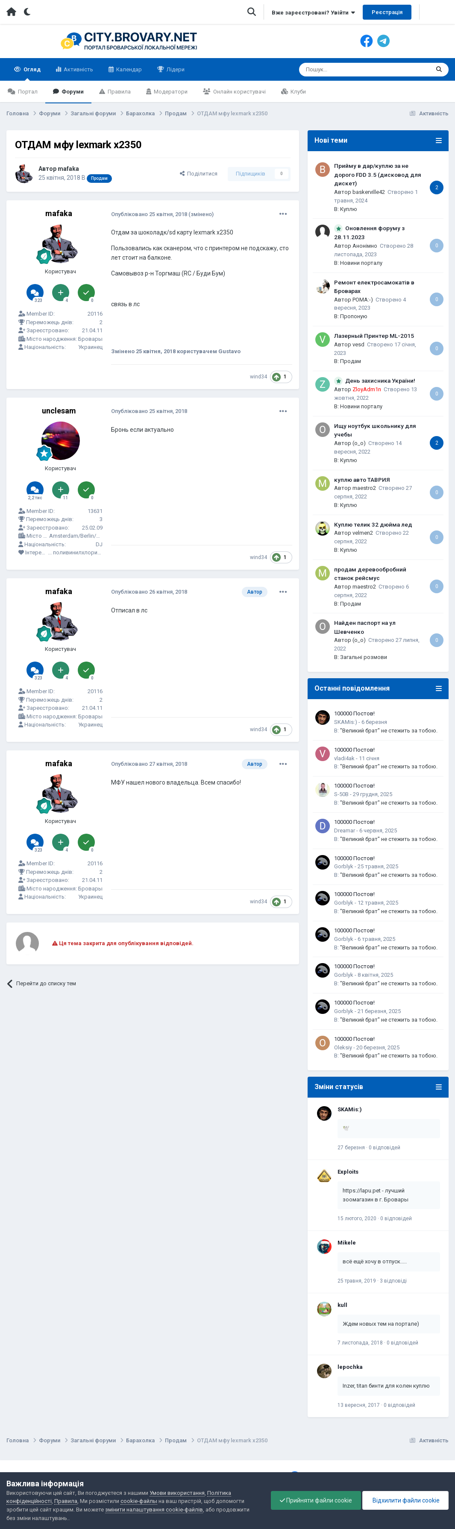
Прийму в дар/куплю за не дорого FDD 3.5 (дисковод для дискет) (377, 174)
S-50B (341, 794)
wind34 (258, 377)
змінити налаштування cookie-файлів (154, 1509)
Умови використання (177, 1493)
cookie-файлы (138, 1501)
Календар (128, 69)
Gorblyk (343, 866)
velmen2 (362, 533)
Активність (77, 69)
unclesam (59, 410)
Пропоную (353, 316)
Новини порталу (361, 263)
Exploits (348, 1172)
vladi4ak (344, 758)
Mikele (347, 1242)
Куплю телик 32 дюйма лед (373, 524)
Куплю (348, 209)
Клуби (297, 91)
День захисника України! (380, 380)
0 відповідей (384, 1148)
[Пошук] (346, 69)
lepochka (350, 1367)
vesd (358, 344)
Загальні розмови (363, 657)
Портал (27, 91)
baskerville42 (368, 192)
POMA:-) (362, 299)
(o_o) (359, 443)
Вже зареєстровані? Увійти (313, 12)
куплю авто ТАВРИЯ (362, 479)
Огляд (31, 73)
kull (342, 1305)
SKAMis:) (345, 722)
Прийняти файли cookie (316, 1500)
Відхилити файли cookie (405, 1500)
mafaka (68, 168)
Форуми (72, 91)
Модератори (170, 91)
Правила (118, 91)
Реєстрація (387, 12)
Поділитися (198, 173)
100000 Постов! (354, 713)
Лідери (175, 69)
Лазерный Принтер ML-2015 (374, 335)
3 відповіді (393, 1281)
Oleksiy (343, 1047)
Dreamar (344, 830)
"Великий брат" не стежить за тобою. (388, 730)
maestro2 (364, 488)
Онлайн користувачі (239, 91)
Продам (350, 361)
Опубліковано (149, 214)
